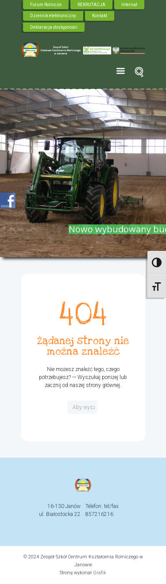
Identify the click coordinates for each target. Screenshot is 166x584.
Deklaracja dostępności (53, 27)
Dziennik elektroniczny (53, 15)
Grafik (99, 573)
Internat (129, 4)
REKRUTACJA (91, 4)
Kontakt (99, 15)
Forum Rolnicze (46, 4)
